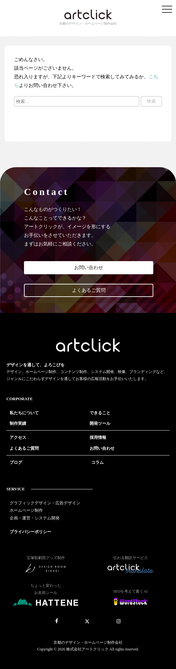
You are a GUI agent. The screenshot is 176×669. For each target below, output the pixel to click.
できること (100, 412)
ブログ (16, 462)
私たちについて (24, 412)
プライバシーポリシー (30, 531)
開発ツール (100, 423)
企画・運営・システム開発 (35, 518)
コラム (97, 462)
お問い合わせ (88, 267)
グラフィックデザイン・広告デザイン (45, 503)
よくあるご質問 (89, 290)
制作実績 (18, 423)
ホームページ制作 (26, 510)
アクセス (18, 437)
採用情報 (98, 437)
